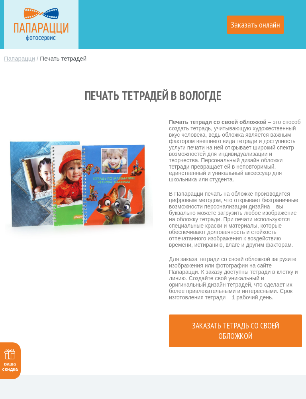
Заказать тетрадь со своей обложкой (235, 330)
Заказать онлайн (255, 25)
